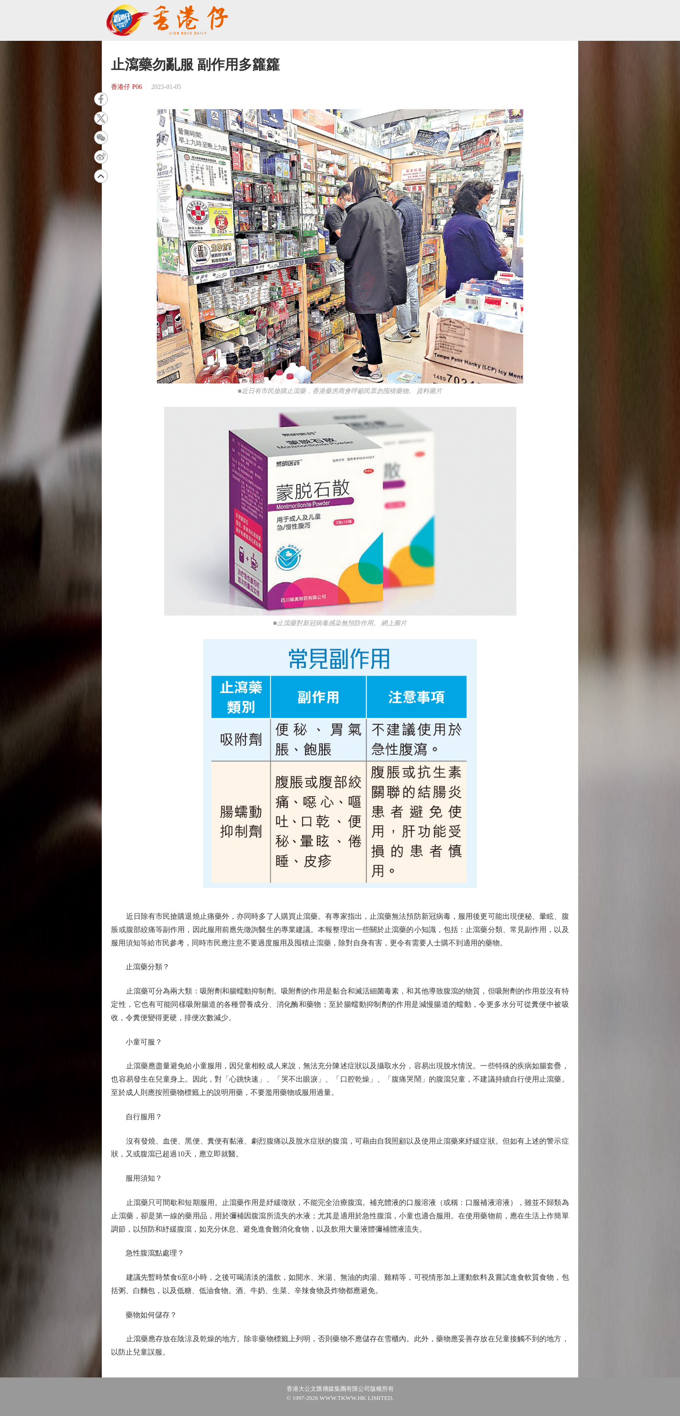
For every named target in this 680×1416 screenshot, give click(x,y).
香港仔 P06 (126, 86)
